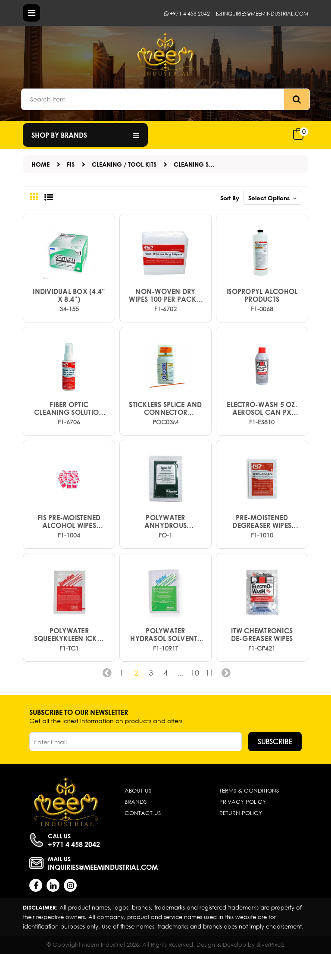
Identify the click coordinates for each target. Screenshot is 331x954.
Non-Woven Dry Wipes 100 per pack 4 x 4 (165, 295)
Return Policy (240, 813)
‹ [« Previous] (106, 675)
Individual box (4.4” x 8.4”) (69, 295)
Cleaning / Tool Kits (124, 164)
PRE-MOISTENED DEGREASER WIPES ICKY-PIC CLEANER (262, 521)
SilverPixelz (270, 944)
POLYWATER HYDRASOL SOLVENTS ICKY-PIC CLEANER (165, 634)
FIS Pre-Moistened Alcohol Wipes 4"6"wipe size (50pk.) (69, 521)
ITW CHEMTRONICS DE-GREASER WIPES (262, 634)
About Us (138, 790)
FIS (71, 164)
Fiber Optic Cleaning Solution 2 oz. (69, 408)
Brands (136, 802)
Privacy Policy (242, 802)
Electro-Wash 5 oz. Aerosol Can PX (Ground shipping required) (262, 408)
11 (209, 672)
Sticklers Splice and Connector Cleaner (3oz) (165, 408)
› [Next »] (224, 675)
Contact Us (143, 813)
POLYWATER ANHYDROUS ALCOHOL (165, 521)
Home (40, 164)
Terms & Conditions (249, 790)
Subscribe (275, 741)
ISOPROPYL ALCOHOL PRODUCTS (261, 295)
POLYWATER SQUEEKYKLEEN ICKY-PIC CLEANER (69, 634)
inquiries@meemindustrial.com (262, 13)
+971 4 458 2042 (187, 13)
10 (194, 672)
